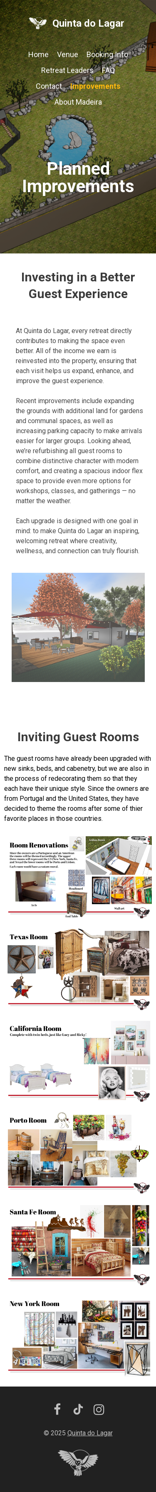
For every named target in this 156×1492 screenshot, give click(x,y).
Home (38, 54)
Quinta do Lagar (88, 23)
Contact (49, 86)
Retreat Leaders (67, 70)
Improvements (95, 86)
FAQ (108, 70)
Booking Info (107, 54)
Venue (67, 54)
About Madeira (78, 102)
